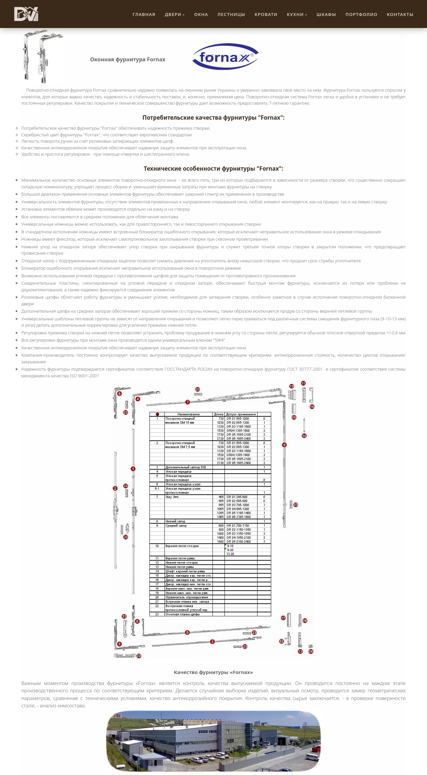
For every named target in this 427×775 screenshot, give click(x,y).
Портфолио (362, 14)
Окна (201, 14)
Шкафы (326, 14)
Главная (144, 14)
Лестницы (231, 14)
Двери (173, 14)
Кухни (295, 14)
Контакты (400, 14)
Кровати (266, 14)
